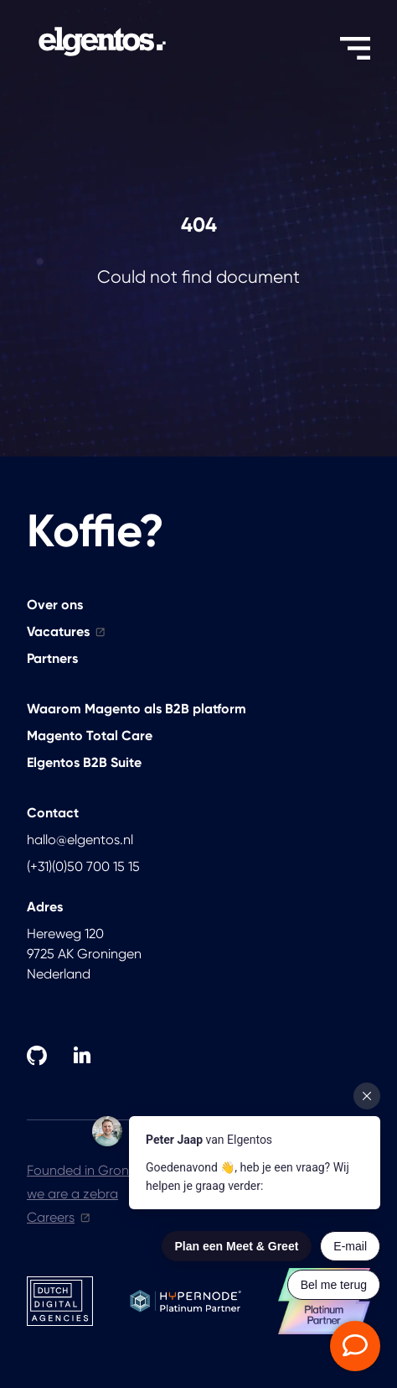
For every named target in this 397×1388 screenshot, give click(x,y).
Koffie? (95, 531)
